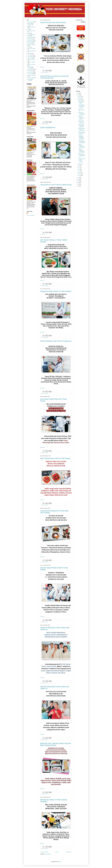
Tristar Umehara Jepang (32, 75)
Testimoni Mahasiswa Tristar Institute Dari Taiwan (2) (81, 146)
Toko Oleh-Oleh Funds (32, 51)
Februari (80, 173)
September (80, 99)
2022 (78, 179)
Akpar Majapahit (31, 21)
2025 (78, 93)
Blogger (59, 861)
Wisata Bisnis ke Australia (31, 80)
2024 (78, 94)
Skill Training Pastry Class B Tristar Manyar (55, 458)
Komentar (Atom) (48, 853)
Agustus (79, 163)
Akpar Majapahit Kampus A (31, 24)
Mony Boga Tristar (31, 41)
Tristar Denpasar (31, 56)
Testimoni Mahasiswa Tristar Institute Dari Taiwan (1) (81, 151)
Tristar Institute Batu (31, 61)
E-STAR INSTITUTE (31, 30)
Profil (29, 47)
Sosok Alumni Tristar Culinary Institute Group (56, 185)
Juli (79, 165)
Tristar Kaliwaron (31, 69)
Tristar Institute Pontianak (30, 67)
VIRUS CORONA (31, 77)
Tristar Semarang (31, 73)
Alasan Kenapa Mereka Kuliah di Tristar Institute (81, 141)
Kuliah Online (30, 38)
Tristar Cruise (30, 54)
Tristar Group (45, 621)
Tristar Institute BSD (31, 59)
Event (29, 33)
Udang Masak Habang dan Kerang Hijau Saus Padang (81, 137)
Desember (80, 96)
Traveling (29, 53)
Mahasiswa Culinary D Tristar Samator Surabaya (81, 160)
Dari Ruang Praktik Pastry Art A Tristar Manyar (81, 129)
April (79, 170)
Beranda (57, 851)
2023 (78, 177)
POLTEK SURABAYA (32, 44)
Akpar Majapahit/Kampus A (31, 26)
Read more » (42, 67)
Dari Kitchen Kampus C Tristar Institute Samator (81, 118)
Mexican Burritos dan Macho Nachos (53, 22)
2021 (78, 181)
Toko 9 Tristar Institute (32, 48)
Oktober (79, 97)
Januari (79, 175)
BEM (29, 29)
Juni (79, 167)
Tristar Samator (45, 72)
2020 (78, 182)
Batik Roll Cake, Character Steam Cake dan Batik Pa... (81, 155)
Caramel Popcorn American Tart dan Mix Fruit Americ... (81, 106)
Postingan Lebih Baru (44, 851)
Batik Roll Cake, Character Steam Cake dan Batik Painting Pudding (55, 744)
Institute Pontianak (31, 37)
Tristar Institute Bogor (31, 64)
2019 (78, 184)
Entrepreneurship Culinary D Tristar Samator (55, 291)
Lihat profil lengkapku (30, 215)
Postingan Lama (68, 851)
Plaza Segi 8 (30, 43)
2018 (78, 186)
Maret (79, 172)
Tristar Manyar (45, 123)
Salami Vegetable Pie (47, 127)
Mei (79, 168)
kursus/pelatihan (30, 40)
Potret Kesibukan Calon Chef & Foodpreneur (56, 341)
